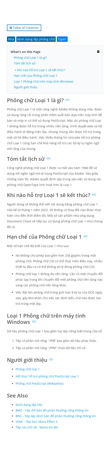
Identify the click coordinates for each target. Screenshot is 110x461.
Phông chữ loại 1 (28, 369)
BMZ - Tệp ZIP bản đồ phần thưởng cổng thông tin (52, 410)
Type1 (62, 39)
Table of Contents (24, 28)
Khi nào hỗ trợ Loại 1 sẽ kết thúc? (41, 70)
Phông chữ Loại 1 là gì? (30, 58)
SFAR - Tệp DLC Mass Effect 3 (36, 422)
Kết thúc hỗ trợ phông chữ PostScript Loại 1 (47, 376)
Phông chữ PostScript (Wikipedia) (39, 383)
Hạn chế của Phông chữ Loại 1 (35, 76)
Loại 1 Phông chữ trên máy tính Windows (43, 81)
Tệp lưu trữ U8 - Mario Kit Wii (37, 427)
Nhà (11, 39)
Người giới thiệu (26, 87)
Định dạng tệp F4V (29, 405)
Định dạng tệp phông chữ (36, 39)
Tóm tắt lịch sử (24, 63)
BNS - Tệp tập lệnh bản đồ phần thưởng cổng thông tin (56, 416)
